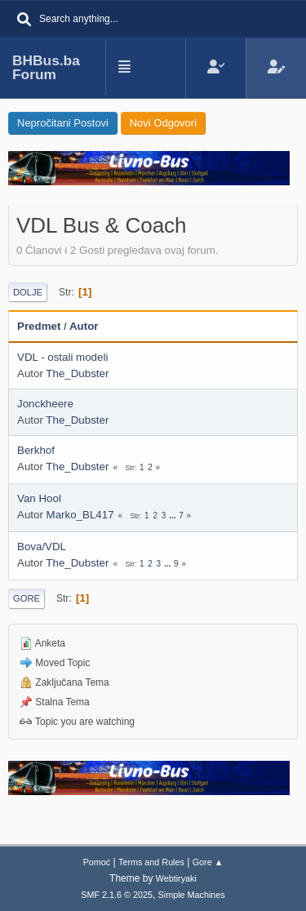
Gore (26, 598)
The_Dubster (77, 373)
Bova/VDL (41, 546)
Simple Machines (191, 895)
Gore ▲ (208, 862)
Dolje (27, 292)
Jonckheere (45, 404)
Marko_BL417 (80, 515)
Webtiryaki (176, 878)
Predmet (38, 326)
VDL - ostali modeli (62, 357)
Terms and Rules (151, 862)
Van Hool (39, 498)
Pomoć (97, 862)
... (173, 515)
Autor (84, 326)
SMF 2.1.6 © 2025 (117, 895)
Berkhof (36, 450)
